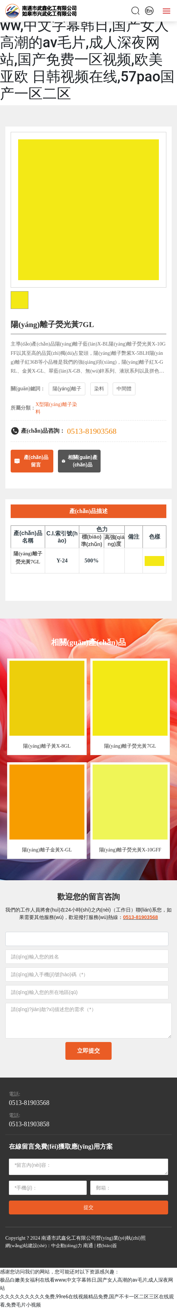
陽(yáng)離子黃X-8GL (46, 746)
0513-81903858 (29, 1124)
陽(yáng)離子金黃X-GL (47, 850)
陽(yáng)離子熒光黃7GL (130, 746)
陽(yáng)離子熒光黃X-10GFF (130, 850)
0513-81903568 (92, 431)
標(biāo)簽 (107, 1245)
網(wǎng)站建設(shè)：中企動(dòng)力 (43, 1245)
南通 (88, 1245)
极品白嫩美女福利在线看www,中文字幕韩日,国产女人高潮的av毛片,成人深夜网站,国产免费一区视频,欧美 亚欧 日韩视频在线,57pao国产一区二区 (87, 51)
